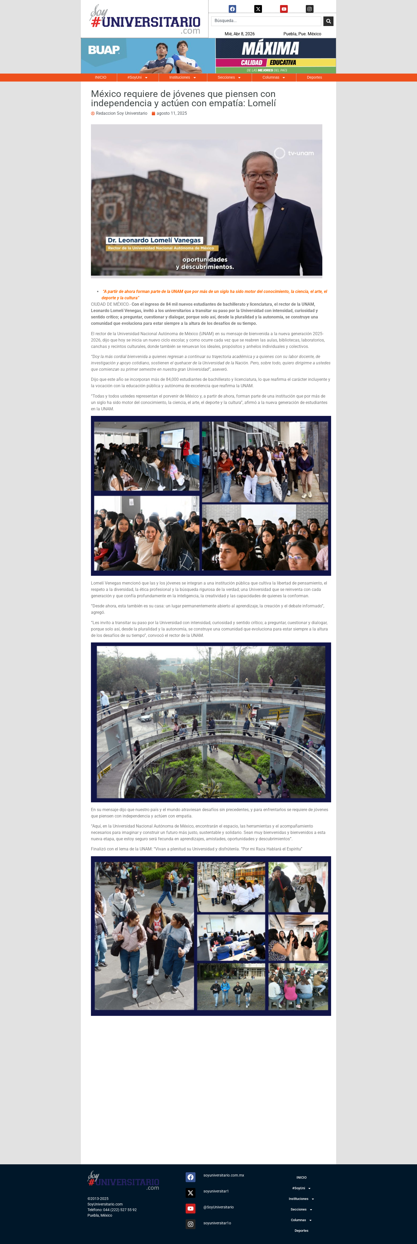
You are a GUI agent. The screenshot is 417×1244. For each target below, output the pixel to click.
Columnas (274, 77)
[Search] (328, 21)
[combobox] (266, 21)
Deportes (314, 77)
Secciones (229, 77)
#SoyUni (138, 77)
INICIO (100, 77)
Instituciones (183, 77)
